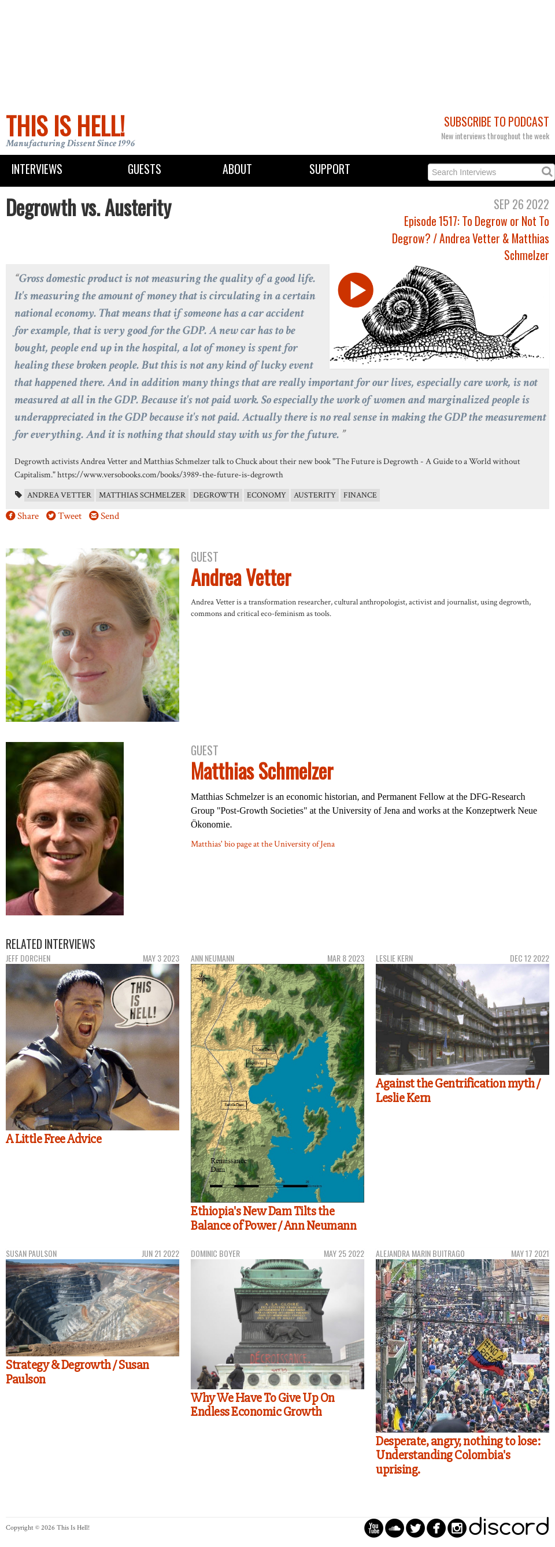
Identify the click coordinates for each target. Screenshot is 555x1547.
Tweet (70, 516)
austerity (315, 495)
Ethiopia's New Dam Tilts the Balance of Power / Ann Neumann (273, 1218)
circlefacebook (436, 1527)
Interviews (37, 169)
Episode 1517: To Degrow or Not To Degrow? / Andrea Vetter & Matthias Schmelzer (470, 238)
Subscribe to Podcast (496, 121)
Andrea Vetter (59, 495)
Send (110, 516)
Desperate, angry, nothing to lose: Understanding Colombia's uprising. (458, 1455)
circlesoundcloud (394, 1527)
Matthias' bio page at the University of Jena (263, 843)
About (237, 169)
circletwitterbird (415, 1527)
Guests (144, 169)
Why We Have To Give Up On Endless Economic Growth (263, 1405)
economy (266, 495)
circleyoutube (373, 1527)
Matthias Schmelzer (142, 495)
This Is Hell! (65, 125)
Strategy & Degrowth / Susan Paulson (77, 1372)
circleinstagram (457, 1527)
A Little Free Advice (53, 1139)
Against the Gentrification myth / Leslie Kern (458, 1090)
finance (360, 495)
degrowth (216, 495)
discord (508, 1527)
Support (329, 169)
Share (28, 516)
